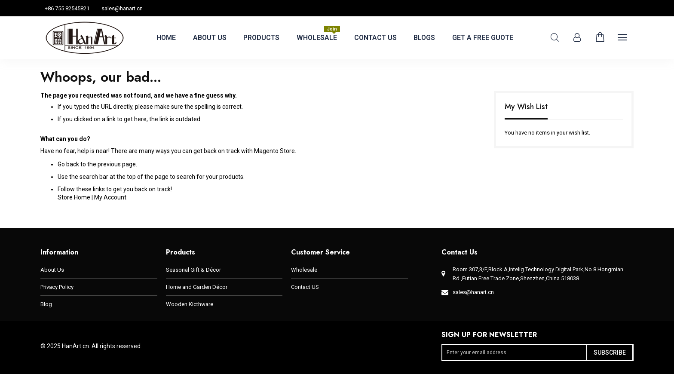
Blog (46, 304)
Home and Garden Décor (196, 287)
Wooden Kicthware (189, 304)
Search (554, 37)
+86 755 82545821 (67, 8)
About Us (52, 270)
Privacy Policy (57, 287)
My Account (110, 197)
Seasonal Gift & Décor (193, 270)
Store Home (74, 197)
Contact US (305, 287)
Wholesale (304, 270)
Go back (68, 164)
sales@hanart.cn (122, 8)
